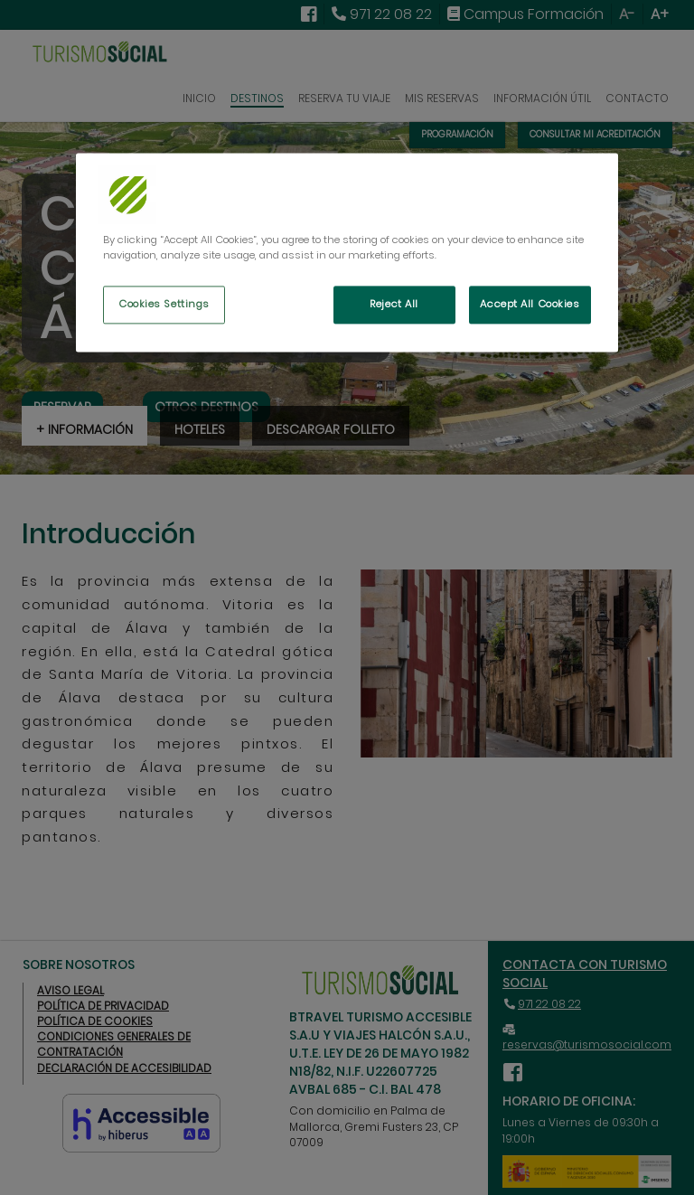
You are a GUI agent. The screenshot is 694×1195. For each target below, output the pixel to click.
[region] (347, 253)
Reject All (394, 304)
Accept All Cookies (529, 304)
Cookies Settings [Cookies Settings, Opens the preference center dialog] (164, 304)
